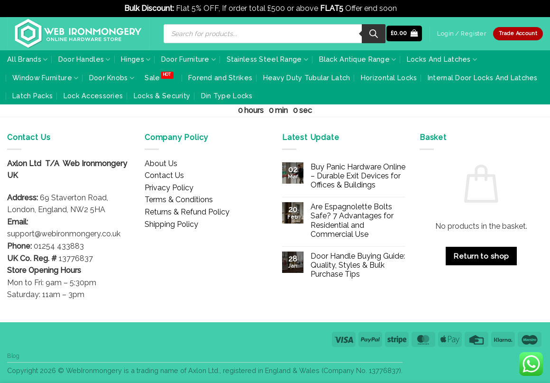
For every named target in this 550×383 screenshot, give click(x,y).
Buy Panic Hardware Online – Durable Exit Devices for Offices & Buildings (358, 175)
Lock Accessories (93, 96)
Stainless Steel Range (268, 59)
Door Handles (84, 59)
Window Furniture (45, 78)
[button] (404, 33)
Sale (152, 78)
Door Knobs (111, 78)
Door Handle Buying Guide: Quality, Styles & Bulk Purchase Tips (358, 265)
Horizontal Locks (389, 78)
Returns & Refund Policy (187, 211)
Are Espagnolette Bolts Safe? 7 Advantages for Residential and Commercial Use (352, 220)
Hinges (135, 59)
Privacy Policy (169, 187)
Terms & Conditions (179, 199)
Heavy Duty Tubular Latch (306, 78)
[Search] (373, 33)
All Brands (27, 59)
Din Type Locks (227, 96)
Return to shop (481, 256)
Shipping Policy (171, 224)
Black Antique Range (357, 59)
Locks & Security (162, 96)
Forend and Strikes (220, 78)
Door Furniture (188, 59)
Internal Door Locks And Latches (483, 78)
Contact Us (164, 175)
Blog (13, 355)
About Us (161, 163)
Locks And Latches (442, 59)
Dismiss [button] (412, 8)
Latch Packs (32, 96)
